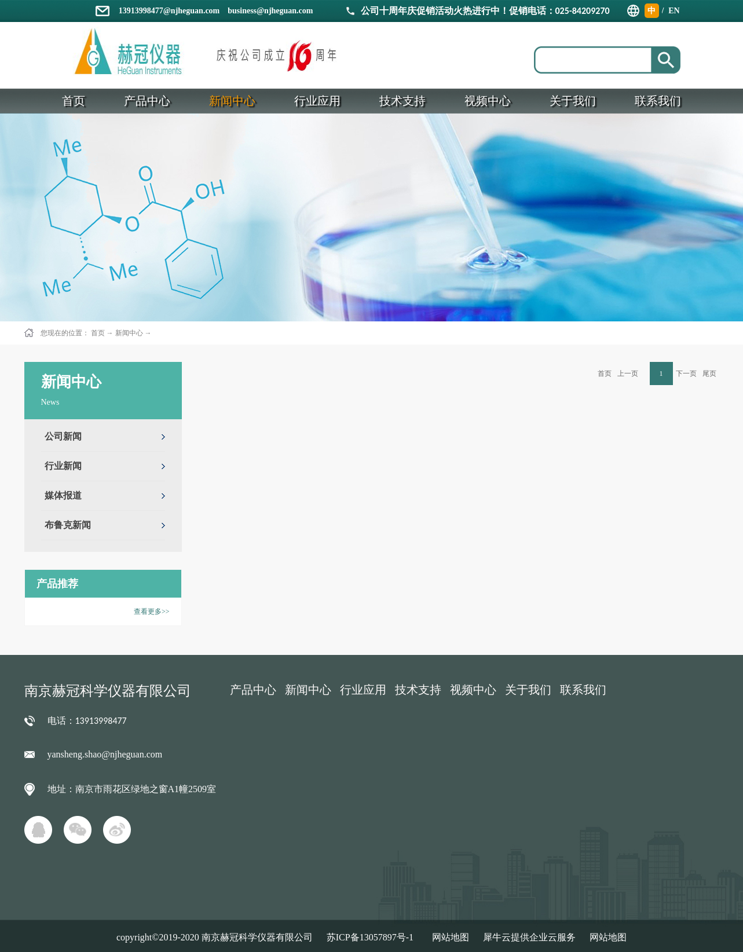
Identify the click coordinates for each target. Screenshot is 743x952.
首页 (605, 373)
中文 (651, 12)
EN (673, 10)
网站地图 (448, 937)
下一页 (686, 373)
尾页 (709, 373)
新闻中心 (129, 333)
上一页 (627, 373)
